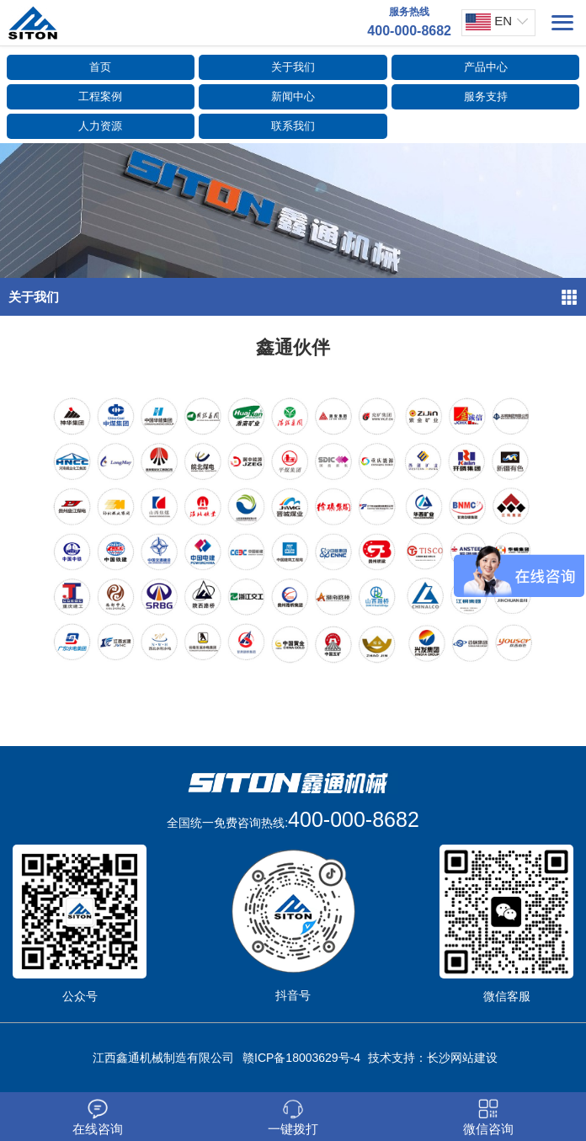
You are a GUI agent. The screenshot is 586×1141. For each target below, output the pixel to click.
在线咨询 (97, 1117)
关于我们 (293, 67)
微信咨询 (488, 1117)
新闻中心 (293, 96)
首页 (100, 67)
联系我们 (293, 126)
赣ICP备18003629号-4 (301, 1057)
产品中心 (486, 67)
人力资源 (100, 126)
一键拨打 (293, 1117)
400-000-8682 (353, 819)
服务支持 (486, 96)
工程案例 (100, 96)
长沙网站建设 (462, 1057)
